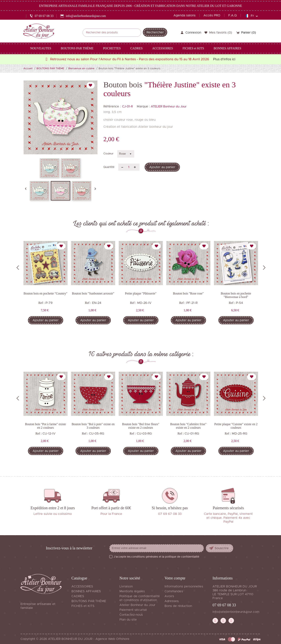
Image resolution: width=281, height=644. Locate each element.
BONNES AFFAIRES (86, 591)
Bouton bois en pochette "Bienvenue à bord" (236, 295)
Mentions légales (132, 591)
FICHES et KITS (82, 606)
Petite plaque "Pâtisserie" (140, 293)
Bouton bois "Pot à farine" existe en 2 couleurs (45, 425)
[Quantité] (129, 167)
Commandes (174, 591)
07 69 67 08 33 (224, 605)
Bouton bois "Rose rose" (188, 293)
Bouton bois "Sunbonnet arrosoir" (93, 293)
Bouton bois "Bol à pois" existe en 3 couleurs (93, 425)
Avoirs (169, 596)
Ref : (41, 302)
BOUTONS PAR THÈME (88, 601)
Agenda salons (184, 15)
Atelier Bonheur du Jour (137, 605)
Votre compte (175, 578)
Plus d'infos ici (224, 59)
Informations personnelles (184, 586)
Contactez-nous (131, 614)
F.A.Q (232, 15)
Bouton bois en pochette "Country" (46, 293)
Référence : (112, 106)
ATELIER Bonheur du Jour (169, 106)
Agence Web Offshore (112, 638)
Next (264, 267)
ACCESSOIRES (82, 586)
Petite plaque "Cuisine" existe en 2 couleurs (235, 425)
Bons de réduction (178, 606)
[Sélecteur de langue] (252, 16)
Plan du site (128, 619)
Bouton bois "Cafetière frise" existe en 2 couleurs (188, 425)
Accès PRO (212, 15)
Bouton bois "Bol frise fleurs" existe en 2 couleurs (140, 425)
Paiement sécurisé (133, 609)
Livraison (126, 586)
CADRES (77, 596)
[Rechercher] (112, 32)
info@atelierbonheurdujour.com (236, 611)
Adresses (172, 601)
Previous (17, 267)
